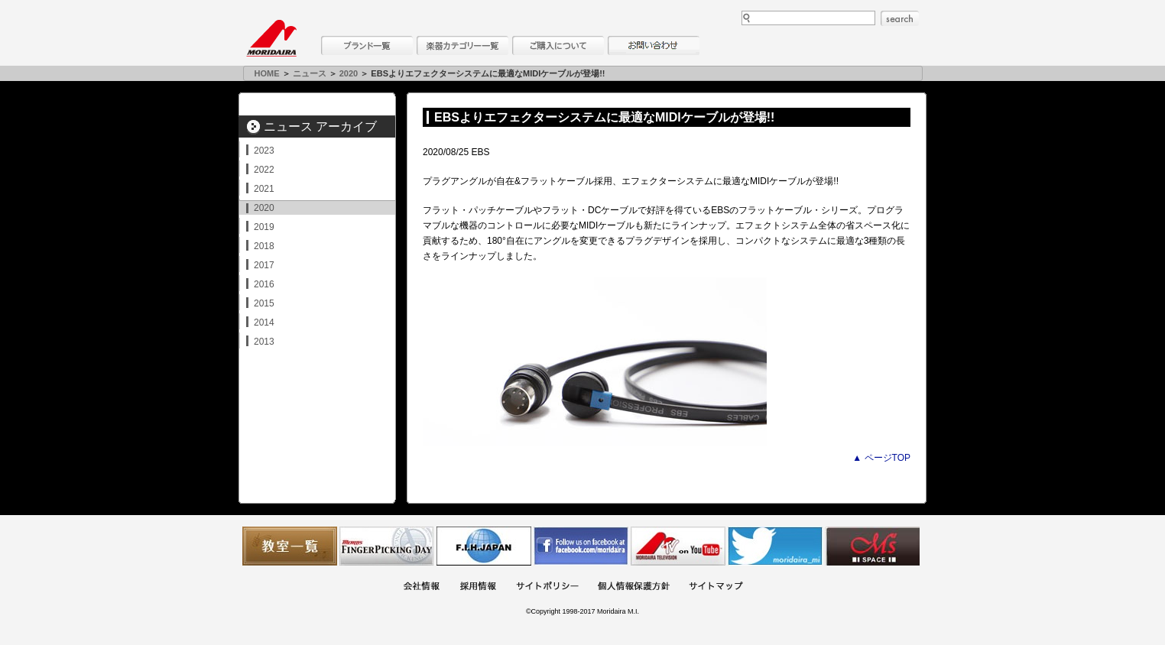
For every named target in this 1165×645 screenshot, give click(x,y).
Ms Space (872, 546)
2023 (264, 150)
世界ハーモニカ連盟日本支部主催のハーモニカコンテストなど (483, 546)
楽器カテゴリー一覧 (462, 45)
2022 (264, 169)
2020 (348, 73)
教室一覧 (289, 546)
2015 (264, 303)
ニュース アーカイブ (320, 126)
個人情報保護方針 (633, 587)
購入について (558, 45)
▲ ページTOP (881, 457)
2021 (264, 188)
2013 (264, 341)
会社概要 (421, 587)
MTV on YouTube (678, 546)
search (900, 18)
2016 (264, 284)
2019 (264, 227)
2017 (264, 265)
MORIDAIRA (271, 38)
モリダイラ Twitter (775, 546)
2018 (264, 246)
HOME (267, 73)
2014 (264, 322)
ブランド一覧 (367, 45)
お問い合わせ (653, 45)
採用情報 (478, 587)
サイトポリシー (547, 587)
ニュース (309, 73)
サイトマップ (715, 587)
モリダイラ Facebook (581, 546)
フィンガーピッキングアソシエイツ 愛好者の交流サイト (386, 546)
